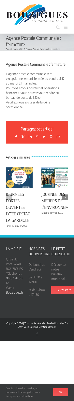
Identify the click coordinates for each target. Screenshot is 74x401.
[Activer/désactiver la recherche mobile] (58, 27)
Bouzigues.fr (14, 292)
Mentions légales (47, 326)
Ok (60, 392)
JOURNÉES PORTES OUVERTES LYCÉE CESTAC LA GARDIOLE (18, 207)
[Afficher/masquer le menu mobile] (66, 27)
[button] (9, 197)
